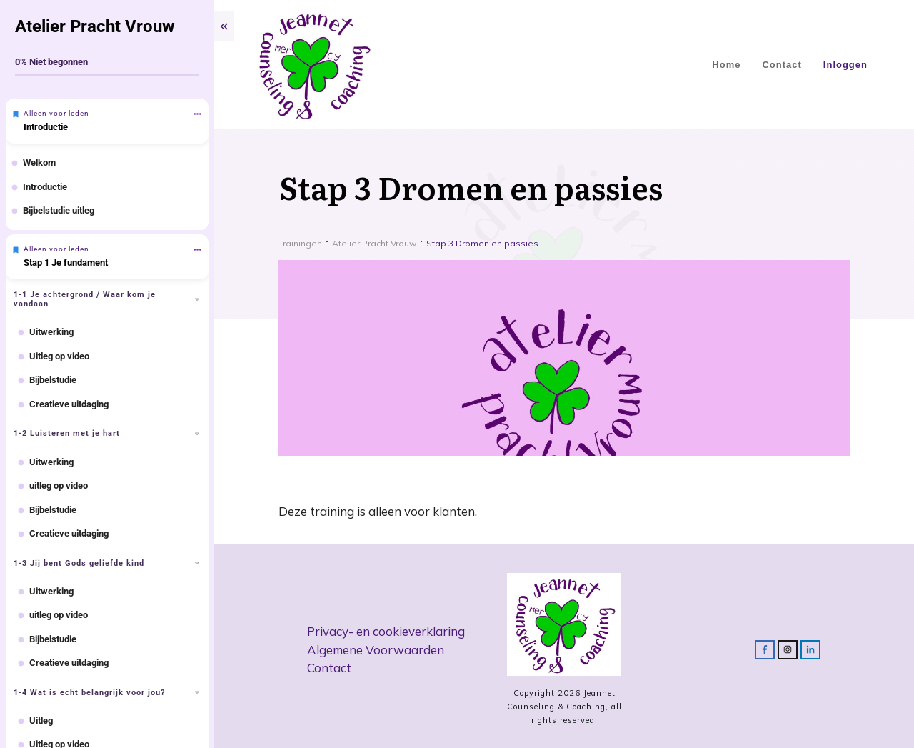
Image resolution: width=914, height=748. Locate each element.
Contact (329, 667)
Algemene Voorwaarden (375, 649)
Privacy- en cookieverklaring (386, 631)
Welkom (39, 162)
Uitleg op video (59, 356)
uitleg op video (58, 485)
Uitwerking (51, 331)
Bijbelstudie (52, 379)
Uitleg (41, 720)
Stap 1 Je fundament (66, 262)
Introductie (46, 126)
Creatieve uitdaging (69, 404)
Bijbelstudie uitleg (58, 210)
